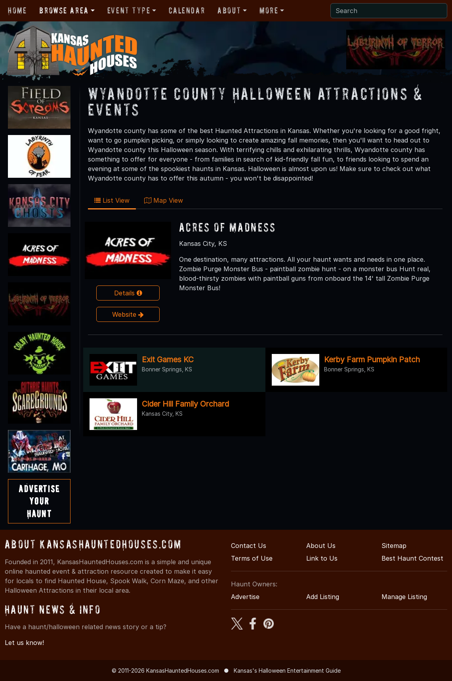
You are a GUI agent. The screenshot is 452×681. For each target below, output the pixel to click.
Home (17, 10)
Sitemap (393, 546)
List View (112, 200)
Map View (163, 200)
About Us (321, 546)
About (229, 10)
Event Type (129, 10)
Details (128, 293)
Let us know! (24, 643)
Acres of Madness (227, 227)
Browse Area (63, 10)
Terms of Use (252, 558)
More (268, 10)
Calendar (187, 10)
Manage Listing (404, 597)
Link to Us (322, 558)
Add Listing (322, 597)
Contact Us (248, 546)
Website (128, 314)
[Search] (388, 10)
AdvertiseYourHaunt (39, 501)
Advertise (245, 597)
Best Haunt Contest (412, 558)
